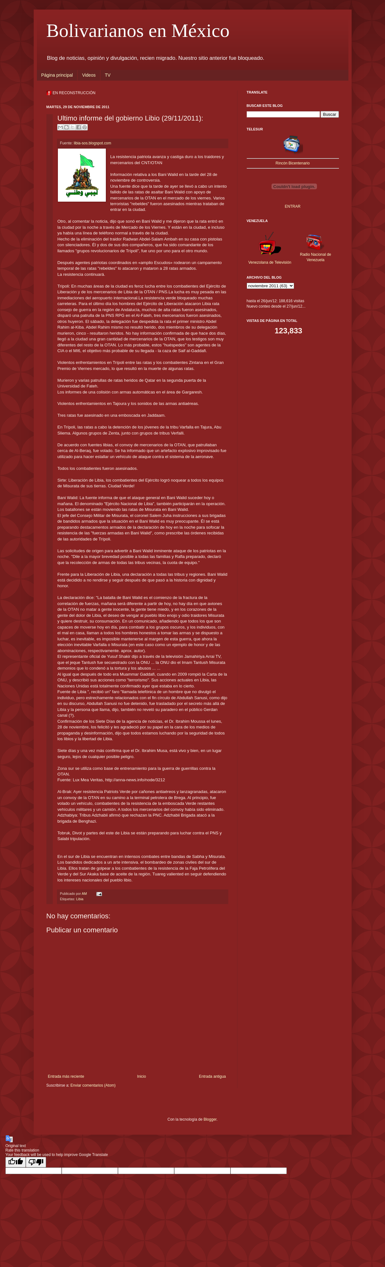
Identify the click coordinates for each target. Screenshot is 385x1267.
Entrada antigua (212, 1076)
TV (108, 75)
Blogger (210, 1119)
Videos (89, 75)
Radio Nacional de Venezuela (315, 254)
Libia (80, 899)
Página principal (57, 75)
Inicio (141, 1076)
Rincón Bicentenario (293, 163)
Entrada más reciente (66, 1076)
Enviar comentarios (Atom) (93, 1085)
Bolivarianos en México (138, 30)
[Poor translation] (36, 1162)
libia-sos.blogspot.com (92, 143)
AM (85, 893)
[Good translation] (15, 1162)
